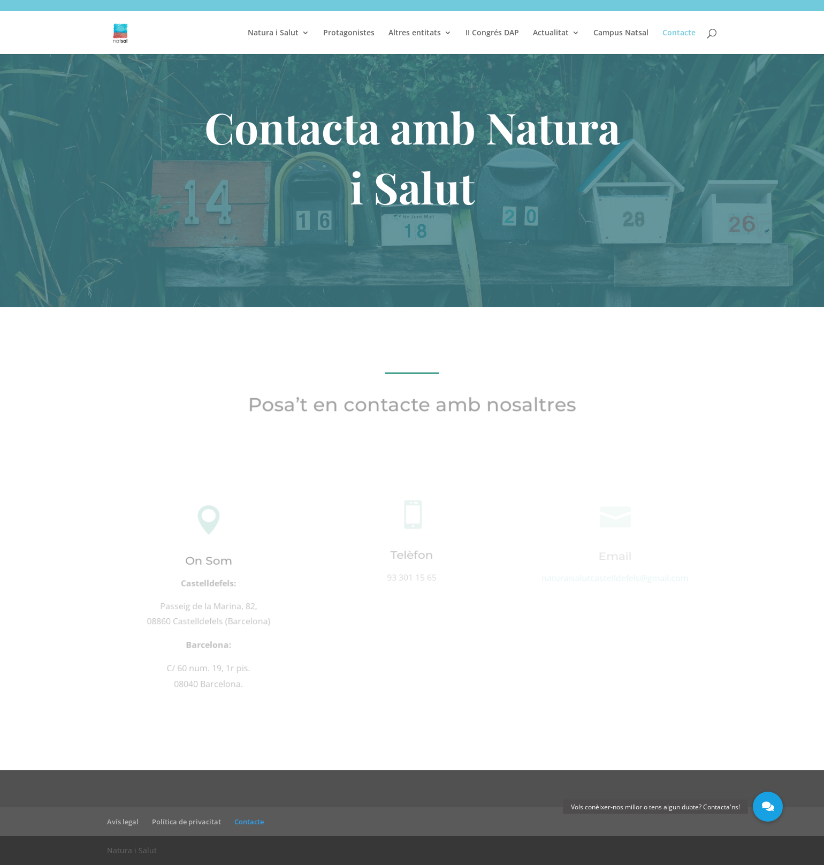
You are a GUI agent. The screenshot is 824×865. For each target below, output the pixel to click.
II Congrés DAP (492, 33)
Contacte (679, 33)
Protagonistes (349, 33)
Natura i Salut (273, 33)
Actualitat (551, 33)
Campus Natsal (620, 33)
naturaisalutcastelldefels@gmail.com (615, 578)
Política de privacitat (186, 821)
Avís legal (123, 821)
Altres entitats (414, 33)
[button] (768, 807)
